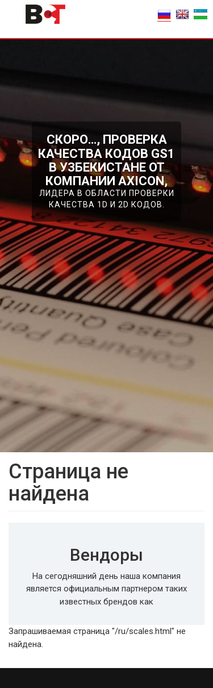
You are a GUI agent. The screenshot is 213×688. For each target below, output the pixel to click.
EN (182, 14)
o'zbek (200, 14)
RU (164, 14)
